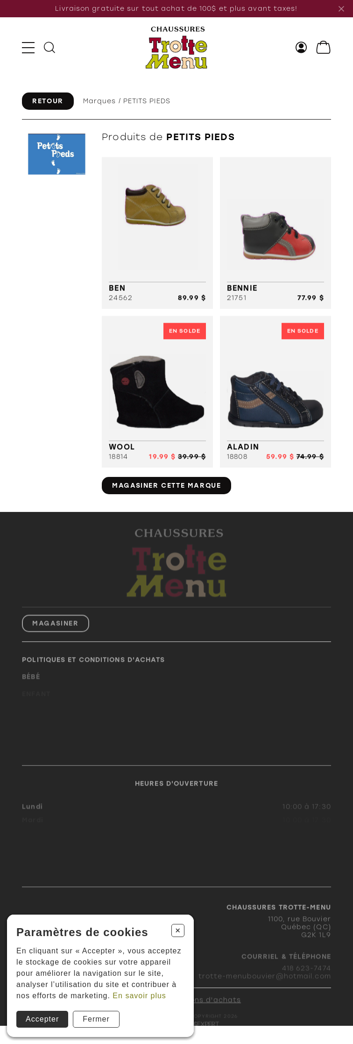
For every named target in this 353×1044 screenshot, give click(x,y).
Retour (48, 101)
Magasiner (55, 633)
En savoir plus (139, 996)
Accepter (42, 1019)
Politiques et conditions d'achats (93, 669)
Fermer (96, 1019)
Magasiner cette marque (166, 486)
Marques (99, 101)
